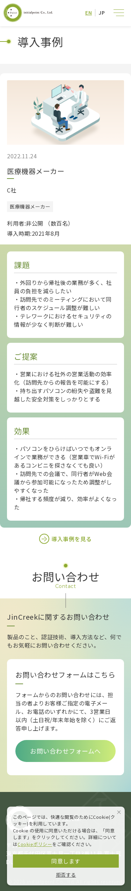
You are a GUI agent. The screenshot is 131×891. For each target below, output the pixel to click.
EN (88, 12)
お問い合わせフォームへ (65, 750)
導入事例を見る (65, 539)
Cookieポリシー (34, 844)
